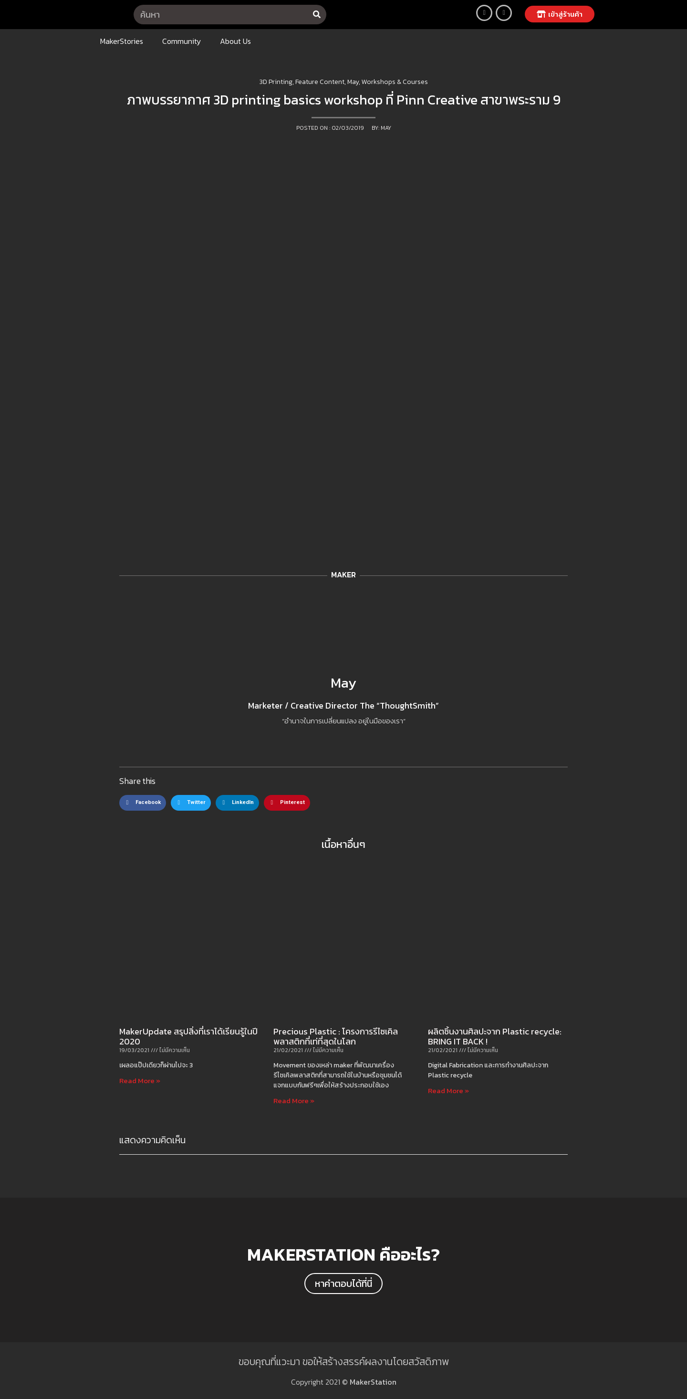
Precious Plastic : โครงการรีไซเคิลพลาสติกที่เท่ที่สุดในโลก (335, 1036)
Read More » (139, 1080)
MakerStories (121, 41)
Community (181, 41)
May (343, 682)
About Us (235, 41)
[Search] (316, 14)
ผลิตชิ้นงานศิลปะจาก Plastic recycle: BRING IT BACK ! (495, 1036)
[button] (559, 14)
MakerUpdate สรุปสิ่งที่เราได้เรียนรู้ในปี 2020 (188, 1036)
